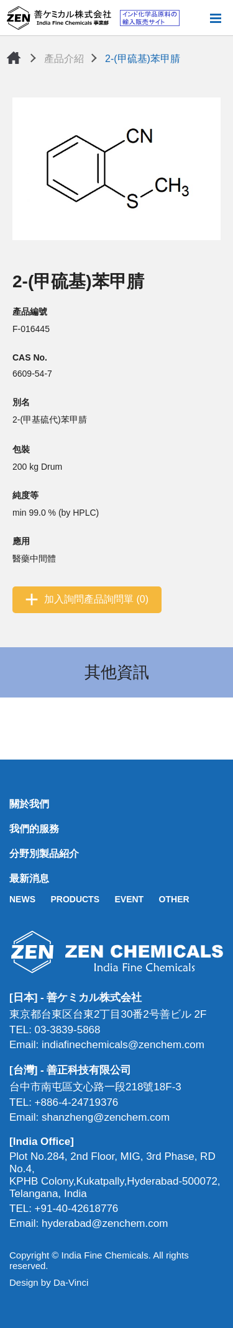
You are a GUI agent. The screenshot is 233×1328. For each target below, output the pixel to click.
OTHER (174, 899)
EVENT (129, 899)
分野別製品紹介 (44, 853)
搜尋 (195, 18)
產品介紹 (64, 58)
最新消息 (29, 878)
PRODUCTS (74, 899)
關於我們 (29, 804)
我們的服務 (34, 828)
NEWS (22, 899)
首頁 (13, 57)
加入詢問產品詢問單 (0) (96, 599)
